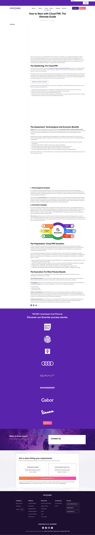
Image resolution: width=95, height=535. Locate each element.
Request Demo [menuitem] (70, 507)
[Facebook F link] (43, 527)
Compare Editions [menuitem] (32, 503)
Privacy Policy (50, 531)
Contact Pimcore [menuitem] (70, 511)
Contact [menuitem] (68, 500)
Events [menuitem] (42, 511)
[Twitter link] (46, 527)
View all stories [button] (47, 422)
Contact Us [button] (75, 8)
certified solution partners (25, 483)
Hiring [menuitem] (22, 509)
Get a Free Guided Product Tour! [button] (47, 478)
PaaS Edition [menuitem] (31, 506)
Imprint (45, 531)
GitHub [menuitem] (56, 506)
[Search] (86, 3)
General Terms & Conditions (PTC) (60, 531)
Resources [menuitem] (44, 500)
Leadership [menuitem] (18, 506)
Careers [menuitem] (17, 509)
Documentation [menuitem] (58, 503)
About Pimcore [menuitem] (19, 503)
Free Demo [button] (82, 8)
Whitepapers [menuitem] (44, 508)
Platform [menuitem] (30, 500)
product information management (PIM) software (61, 68)
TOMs (68, 531)
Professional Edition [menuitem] (32, 511)
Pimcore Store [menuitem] (31, 516)
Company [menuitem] (19, 500)
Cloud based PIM (40, 142)
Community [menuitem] (58, 500)
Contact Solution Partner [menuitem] (72, 503)
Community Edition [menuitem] (32, 514)
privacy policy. (63, 483)
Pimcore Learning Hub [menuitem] (46, 503)
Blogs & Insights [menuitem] (44, 506)
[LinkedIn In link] (52, 527)
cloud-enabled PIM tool (42, 197)
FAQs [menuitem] (42, 514)
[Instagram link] (49, 527)
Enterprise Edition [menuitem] (32, 508)
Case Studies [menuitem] (44, 516)
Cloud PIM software (36, 284)
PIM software (33, 216)
